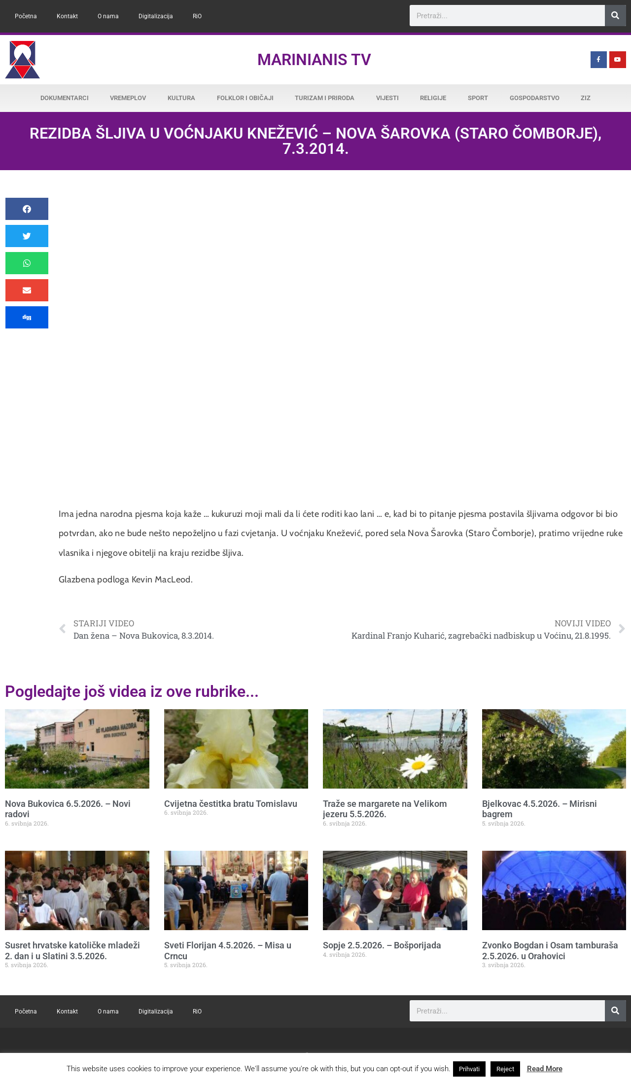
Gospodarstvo (535, 98)
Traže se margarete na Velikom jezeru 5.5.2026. (385, 809)
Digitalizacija (156, 16)
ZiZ (586, 98)
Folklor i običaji (245, 98)
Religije (433, 98)
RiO (197, 16)
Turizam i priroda (324, 98)
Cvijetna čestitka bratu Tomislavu (230, 803)
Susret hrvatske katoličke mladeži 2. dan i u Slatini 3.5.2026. (72, 950)
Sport (478, 98)
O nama (108, 16)
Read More (544, 1068)
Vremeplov (128, 98)
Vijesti (387, 98)
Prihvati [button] (469, 1069)
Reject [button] (505, 1069)
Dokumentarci (64, 98)
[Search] (615, 15)
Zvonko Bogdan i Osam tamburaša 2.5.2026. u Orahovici (550, 950)
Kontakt (67, 16)
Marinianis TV (314, 59)
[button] (26, 209)
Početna (26, 16)
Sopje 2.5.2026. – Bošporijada (382, 945)
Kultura (181, 98)
